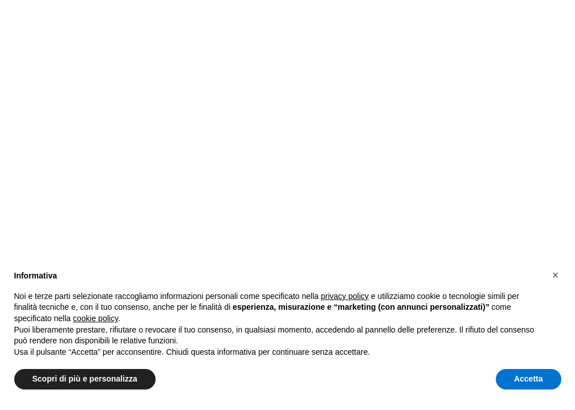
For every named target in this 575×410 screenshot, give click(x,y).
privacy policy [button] (345, 296)
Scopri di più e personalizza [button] (84, 378)
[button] (556, 275)
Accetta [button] (528, 378)
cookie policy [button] (95, 318)
